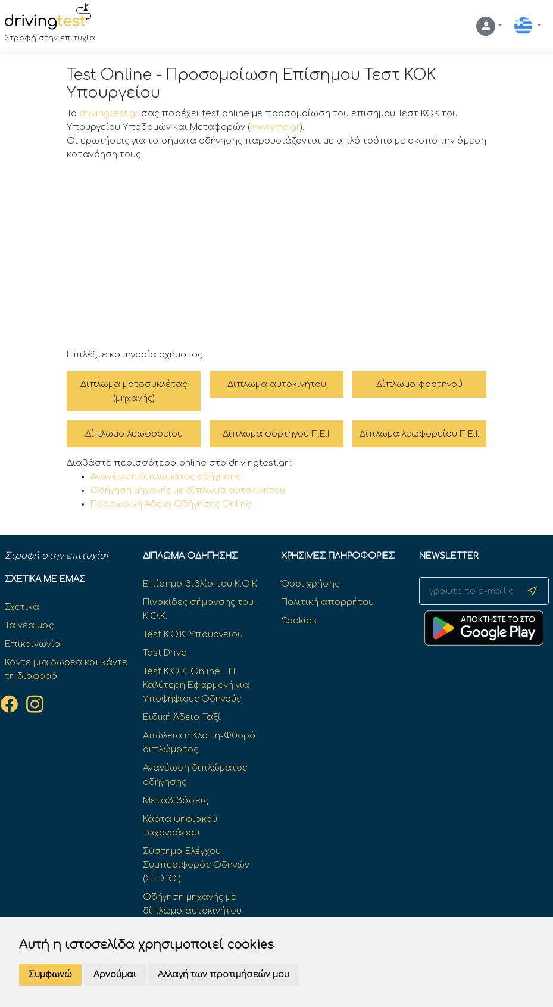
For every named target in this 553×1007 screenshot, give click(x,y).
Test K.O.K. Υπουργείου (193, 634)
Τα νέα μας (29, 625)
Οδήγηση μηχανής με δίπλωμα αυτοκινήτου (187, 490)
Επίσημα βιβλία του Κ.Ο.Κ (200, 583)
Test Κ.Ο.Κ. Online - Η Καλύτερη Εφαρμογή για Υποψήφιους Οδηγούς (196, 684)
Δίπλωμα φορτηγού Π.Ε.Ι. (277, 433)
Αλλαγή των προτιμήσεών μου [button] (223, 974)
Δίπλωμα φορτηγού (419, 384)
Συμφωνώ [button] (50, 974)
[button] (489, 26)
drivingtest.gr (109, 113)
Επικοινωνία (33, 644)
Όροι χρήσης (310, 583)
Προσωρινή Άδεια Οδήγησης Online (171, 504)
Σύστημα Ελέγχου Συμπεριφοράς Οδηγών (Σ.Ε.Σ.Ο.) (196, 864)
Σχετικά (22, 607)
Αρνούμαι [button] (114, 974)
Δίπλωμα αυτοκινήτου (276, 384)
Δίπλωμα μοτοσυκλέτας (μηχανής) (133, 391)
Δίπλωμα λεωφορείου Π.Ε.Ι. (419, 433)
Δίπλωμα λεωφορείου (134, 433)
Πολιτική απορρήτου (327, 602)
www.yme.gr (275, 127)
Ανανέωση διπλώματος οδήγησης (165, 476)
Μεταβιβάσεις (175, 800)
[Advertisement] (276, 255)
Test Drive (165, 652)
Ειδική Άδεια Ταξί (182, 717)
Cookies (299, 620)
